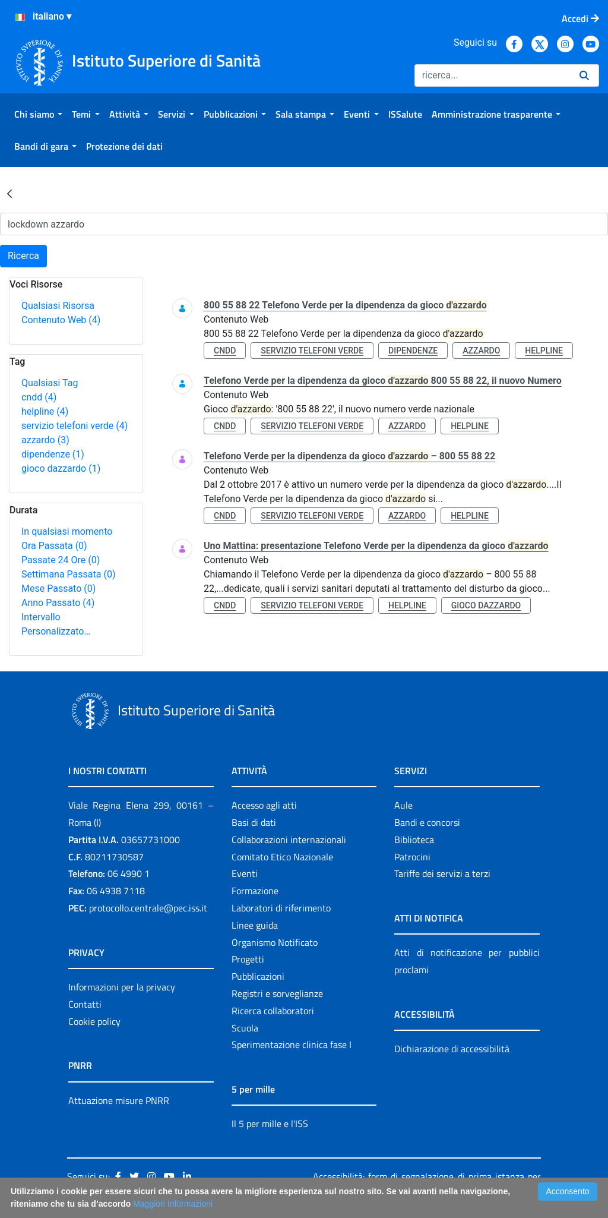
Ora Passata (54, 545)
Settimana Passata (68, 574)
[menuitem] (38, 114)
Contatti (85, 1004)
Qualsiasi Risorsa (57, 305)
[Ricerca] (492, 75)
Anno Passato (57, 602)
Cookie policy (94, 1021)
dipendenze (52, 454)
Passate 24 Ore (60, 560)
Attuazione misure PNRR (118, 1100)
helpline (44, 411)
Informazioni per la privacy (121, 987)
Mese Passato (58, 588)
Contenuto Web (60, 320)
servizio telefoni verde (74, 425)
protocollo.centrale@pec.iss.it (148, 908)
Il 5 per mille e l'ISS (270, 1123)
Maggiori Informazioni (173, 1203)
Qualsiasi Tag (49, 383)
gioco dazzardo (60, 468)
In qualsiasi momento (66, 531)
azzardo (45, 440)
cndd (38, 397)
